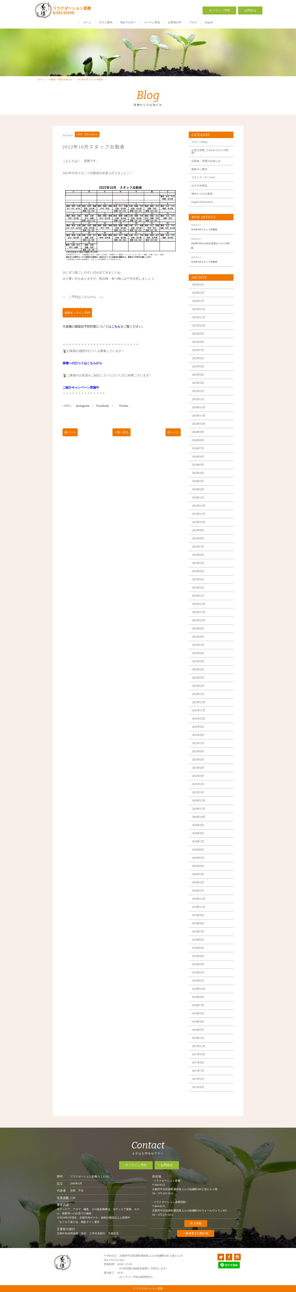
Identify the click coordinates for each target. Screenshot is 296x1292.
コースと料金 (152, 22)
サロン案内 (105, 22)
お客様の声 (174, 22)
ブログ (193, 22)
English (209, 22)
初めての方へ (128, 22)
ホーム (87, 22)
